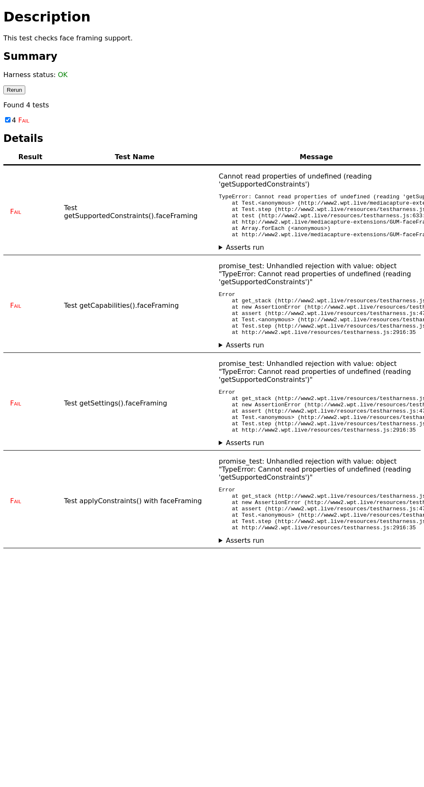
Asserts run (245, 256)
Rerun (14, 90)
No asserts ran (316, 256)
